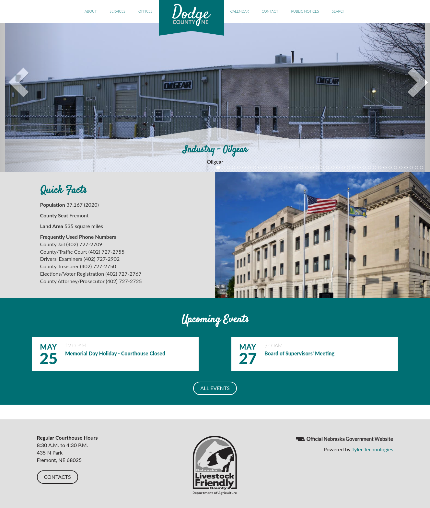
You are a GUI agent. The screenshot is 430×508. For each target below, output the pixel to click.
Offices (145, 11)
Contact (270, 11)
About (91, 11)
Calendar (239, 11)
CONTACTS (57, 477)
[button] (32, 97)
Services (117, 11)
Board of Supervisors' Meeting (299, 353)
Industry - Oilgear (215, 150)
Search (338, 11)
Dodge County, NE (191, 18)
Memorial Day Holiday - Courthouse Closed (115, 353)
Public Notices (305, 11)
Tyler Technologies (372, 449)
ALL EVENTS (215, 388)
